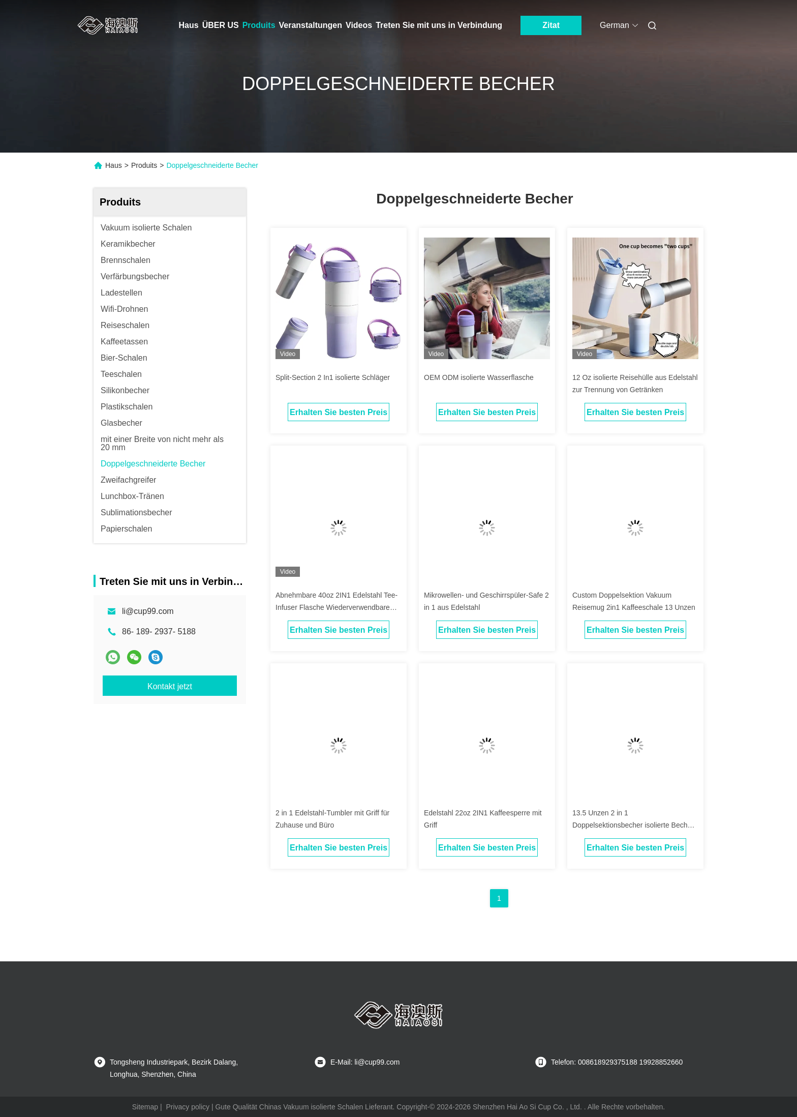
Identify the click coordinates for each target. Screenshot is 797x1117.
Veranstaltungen (310, 25)
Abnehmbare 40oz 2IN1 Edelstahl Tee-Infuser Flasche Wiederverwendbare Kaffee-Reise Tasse (336, 607)
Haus (189, 25)
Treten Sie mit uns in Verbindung (439, 25)
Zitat (551, 25)
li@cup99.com (148, 611)
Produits (258, 25)
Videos (359, 25)
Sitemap (145, 1107)
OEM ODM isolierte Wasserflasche (479, 377)
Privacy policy (187, 1107)
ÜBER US (220, 25)
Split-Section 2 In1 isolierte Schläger (332, 377)
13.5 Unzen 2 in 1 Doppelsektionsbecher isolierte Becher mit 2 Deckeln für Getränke (633, 825)
